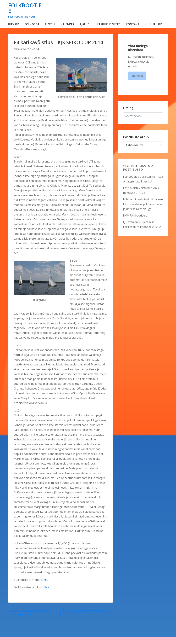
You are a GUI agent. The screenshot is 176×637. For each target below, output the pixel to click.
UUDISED (13, 24)
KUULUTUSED (153, 24)
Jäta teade (137, 76)
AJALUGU (85, 24)
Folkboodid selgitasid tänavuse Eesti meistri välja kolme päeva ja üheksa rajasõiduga (143, 204)
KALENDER (67, 24)
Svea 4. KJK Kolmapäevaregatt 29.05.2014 (88, 610)
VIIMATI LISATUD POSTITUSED (138, 167)
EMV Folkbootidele (135, 215)
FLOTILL (50, 24)
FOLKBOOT (32, 24)
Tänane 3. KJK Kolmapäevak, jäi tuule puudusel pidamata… (30, 612)
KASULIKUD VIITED (108, 24)
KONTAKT (132, 24)
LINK (44, 580)
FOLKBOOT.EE (25, 8)
